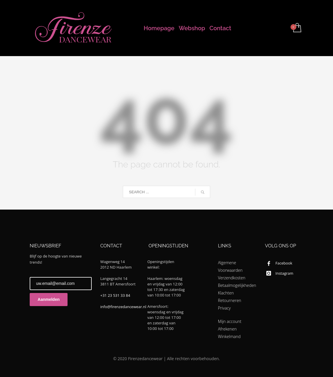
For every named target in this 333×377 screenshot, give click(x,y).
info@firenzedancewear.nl (123, 306)
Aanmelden (48, 299)
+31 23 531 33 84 (115, 295)
